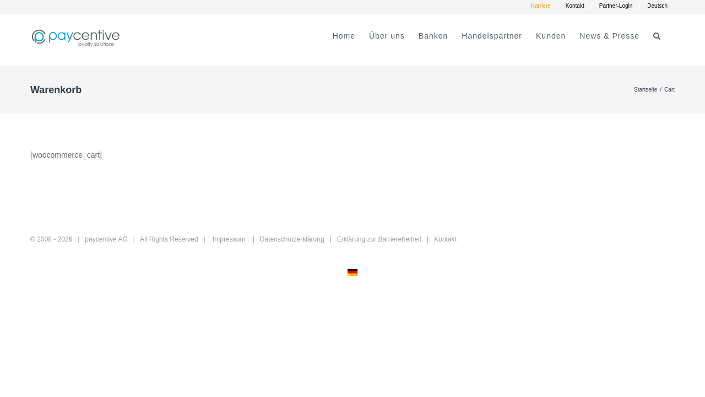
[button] (671, 36)
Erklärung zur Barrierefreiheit (379, 239)
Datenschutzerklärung (292, 239)
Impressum (229, 239)
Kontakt (445, 239)
